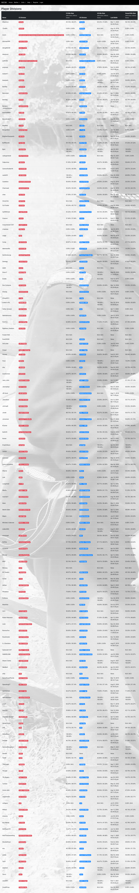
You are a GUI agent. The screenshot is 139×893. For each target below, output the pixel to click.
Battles (16, 2)
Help (29, 2)
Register (35, 2)
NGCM (4, 2)
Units (23, 2)
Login (41, 2)
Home (10, 2)
